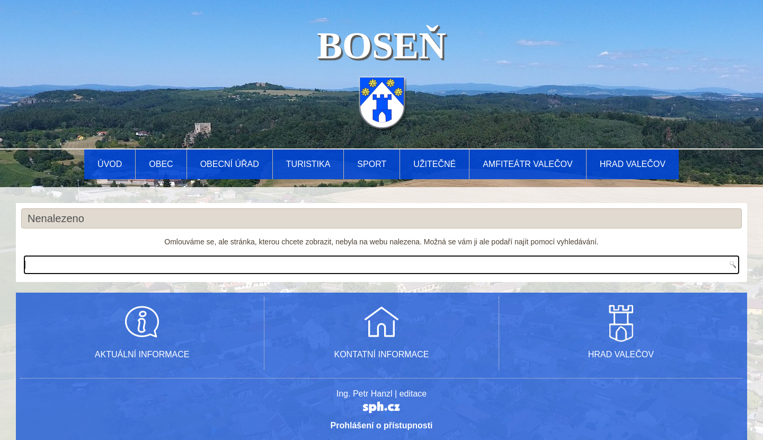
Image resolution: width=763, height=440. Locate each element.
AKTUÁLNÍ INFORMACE (142, 354)
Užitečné (434, 164)
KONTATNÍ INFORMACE (381, 354)
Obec (161, 164)
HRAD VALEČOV (621, 354)
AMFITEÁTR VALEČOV (528, 164)
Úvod (109, 164)
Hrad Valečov (633, 164)
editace (413, 393)
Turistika (308, 164)
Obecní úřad (229, 164)
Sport (371, 164)
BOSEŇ (381, 45)
